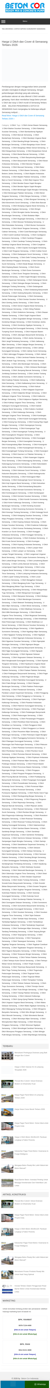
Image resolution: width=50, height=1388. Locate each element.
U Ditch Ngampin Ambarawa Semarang (26, 638)
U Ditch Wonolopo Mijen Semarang (24, 1019)
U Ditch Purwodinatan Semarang (24, 783)
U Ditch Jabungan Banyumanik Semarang (27, 335)
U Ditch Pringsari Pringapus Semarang (26, 773)
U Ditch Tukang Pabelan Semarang (25, 993)
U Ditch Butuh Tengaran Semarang (24, 228)
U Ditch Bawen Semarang (28, 170)
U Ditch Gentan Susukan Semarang (31, 299)
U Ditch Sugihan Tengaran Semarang (25, 890)
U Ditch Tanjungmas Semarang (23, 935)
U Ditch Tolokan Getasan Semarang (25, 983)
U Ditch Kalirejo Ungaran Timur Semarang (18, 403)
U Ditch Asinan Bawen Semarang (34, 125)
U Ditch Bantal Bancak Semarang (24, 154)
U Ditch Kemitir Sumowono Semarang (32, 499)
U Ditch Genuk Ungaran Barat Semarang (27, 306)
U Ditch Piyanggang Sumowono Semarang (27, 738)
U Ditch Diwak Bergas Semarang (29, 264)
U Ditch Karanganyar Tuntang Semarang (27, 432)
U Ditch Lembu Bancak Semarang (24, 564)
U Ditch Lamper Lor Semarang (23, 551)
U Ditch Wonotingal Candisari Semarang (26, 1028)
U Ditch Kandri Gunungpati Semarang (31, 419)
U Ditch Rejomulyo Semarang (22, 803)
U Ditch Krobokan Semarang (34, 538)
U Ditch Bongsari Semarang (34, 199)
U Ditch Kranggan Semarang (31, 535)
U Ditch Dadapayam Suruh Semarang (25, 254)
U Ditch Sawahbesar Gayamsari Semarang (28, 844)
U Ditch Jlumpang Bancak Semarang (25, 370)
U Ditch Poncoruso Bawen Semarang (25, 767)
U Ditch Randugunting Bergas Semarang (27, 796)
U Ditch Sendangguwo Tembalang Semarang (19, 861)
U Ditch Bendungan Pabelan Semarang (17, 193)
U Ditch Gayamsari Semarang (13, 280)
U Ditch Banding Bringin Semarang (24, 141)
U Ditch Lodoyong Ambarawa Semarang (31, 574)
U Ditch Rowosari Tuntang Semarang (25, 822)
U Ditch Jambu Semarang (32, 338)
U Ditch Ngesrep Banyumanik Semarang (27, 648)
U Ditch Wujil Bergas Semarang (34, 1035)
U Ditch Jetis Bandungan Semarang (25, 364)
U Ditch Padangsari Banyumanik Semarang (19, 673)
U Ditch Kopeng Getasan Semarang (25, 522)
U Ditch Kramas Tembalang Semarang (26, 528)
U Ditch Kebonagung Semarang (28, 461)
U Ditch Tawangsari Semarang (23, 941)
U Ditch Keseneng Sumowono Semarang (27, 509)
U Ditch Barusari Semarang (21, 167)
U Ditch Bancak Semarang (21, 135)
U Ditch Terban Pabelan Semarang (32, 957)
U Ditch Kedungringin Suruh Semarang (26, 480)
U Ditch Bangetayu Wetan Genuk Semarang (28, 148)
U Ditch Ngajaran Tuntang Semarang (16, 635)
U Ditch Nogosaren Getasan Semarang (26, 657)
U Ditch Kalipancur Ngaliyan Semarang (32, 399)
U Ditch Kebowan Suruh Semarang (24, 470)
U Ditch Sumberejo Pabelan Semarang (26, 899)
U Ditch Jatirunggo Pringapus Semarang (17, 354)
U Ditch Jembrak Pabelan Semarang (30, 357)
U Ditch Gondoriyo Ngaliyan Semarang (26, 325)
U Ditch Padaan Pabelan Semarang (32, 670)
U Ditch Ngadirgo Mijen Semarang (34, 632)
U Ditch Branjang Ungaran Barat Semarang (28, 206)
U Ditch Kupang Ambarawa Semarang (26, 544)
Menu (25, 21)
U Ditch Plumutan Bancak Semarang (25, 754)
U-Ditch (13, 125)
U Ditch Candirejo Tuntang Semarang (25, 241)
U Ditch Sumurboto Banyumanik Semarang (28, 906)
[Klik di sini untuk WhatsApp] (25, 1334)
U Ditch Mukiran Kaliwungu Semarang (16, 619)
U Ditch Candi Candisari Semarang (15, 235)
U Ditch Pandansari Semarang (23, 690)
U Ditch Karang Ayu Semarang (14, 422)
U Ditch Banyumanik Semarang (23, 161)
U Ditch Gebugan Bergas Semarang (25, 283)
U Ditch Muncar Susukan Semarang (31, 625)
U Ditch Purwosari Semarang (22, 790)
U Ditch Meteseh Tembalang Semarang (26, 603)
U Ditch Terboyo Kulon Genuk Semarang (17, 961)
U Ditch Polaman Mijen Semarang (24, 761)
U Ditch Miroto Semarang (30, 606)
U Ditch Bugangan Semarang (22, 219)
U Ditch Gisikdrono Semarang (22, 312)
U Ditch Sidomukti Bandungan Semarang (27, 870)
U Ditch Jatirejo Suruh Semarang (33, 351)
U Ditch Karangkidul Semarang (29, 441)
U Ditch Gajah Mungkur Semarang (32, 277)
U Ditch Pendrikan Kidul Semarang (24, 722)
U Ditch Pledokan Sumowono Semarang (26, 748)
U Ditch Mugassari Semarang (34, 615)
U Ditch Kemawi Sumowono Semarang (26, 490)
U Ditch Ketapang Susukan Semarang (26, 515)
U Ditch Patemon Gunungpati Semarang (26, 706)
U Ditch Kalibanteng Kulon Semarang (30, 383)
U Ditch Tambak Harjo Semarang (24, 919)
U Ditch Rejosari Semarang (21, 809)
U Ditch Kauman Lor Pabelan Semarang (26, 454)
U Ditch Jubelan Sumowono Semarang (26, 377)
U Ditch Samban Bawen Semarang (24, 828)
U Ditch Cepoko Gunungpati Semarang (31, 248)
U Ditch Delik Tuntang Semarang (32, 257)
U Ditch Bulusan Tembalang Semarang (26, 222)
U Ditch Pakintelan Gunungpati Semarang (27, 680)
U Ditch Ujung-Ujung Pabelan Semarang (26, 999)
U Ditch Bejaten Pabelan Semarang (25, 177)
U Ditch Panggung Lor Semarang (28, 696)
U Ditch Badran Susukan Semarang (16, 128)
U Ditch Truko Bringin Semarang (23, 990)
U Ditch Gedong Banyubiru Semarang (25, 293)
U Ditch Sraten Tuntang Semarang (24, 880)
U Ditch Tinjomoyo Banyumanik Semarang (27, 967)
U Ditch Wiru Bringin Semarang (32, 1012)
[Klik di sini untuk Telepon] (25, 1330)
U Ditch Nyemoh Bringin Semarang (24, 667)
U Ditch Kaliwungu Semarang (22, 412)
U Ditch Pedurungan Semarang (23, 715)
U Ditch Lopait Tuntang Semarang (15, 577)
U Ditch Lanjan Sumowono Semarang (30, 557)
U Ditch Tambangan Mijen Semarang (25, 928)
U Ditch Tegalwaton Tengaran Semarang (26, 948)
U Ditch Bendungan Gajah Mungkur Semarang (29, 190)
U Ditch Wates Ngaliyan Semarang (31, 1006)
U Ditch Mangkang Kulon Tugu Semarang (27, 583)
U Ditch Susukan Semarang (22, 912)
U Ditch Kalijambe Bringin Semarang (25, 393)
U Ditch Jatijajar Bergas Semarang (29, 345)
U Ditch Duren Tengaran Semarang (24, 274)
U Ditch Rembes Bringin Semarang (30, 812)
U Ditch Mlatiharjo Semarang (30, 609)
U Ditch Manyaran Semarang (22, 596)
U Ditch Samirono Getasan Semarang (25, 838)
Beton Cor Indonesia (29, 1378)
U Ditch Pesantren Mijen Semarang (25, 732)
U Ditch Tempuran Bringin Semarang (25, 954)
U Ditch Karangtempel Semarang (29, 448)
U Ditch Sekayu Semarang (31, 851)
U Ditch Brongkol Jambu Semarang (25, 212)
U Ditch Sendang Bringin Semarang (32, 857)
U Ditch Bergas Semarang (29, 196)
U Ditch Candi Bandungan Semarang (32, 232)
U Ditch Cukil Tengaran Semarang (15, 251)
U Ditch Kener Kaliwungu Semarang (16, 503)
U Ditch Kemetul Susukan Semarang (25, 496)
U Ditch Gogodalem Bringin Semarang (26, 319)
